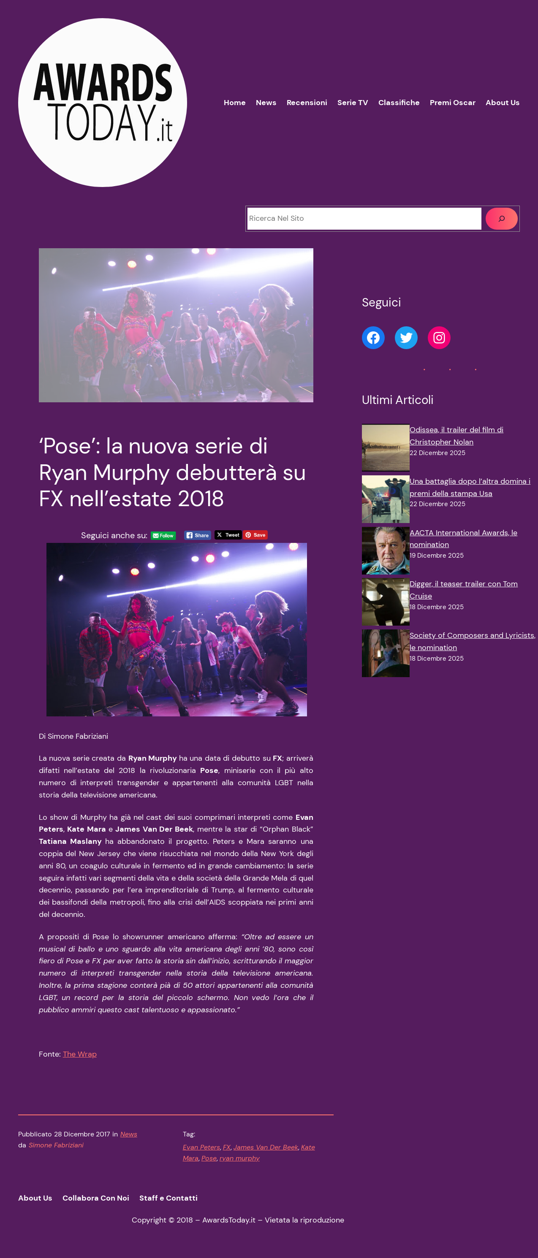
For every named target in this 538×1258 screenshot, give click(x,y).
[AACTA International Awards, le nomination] (386, 552)
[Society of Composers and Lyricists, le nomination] (386, 655)
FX (227, 1147)
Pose (209, 1158)
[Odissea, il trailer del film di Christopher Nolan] (386, 449)
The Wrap (80, 1054)
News (128, 1134)
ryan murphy (240, 1158)
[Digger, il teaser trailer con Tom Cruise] (386, 603)
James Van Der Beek (266, 1147)
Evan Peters (201, 1147)
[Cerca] (502, 219)
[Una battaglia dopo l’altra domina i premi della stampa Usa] (386, 501)
